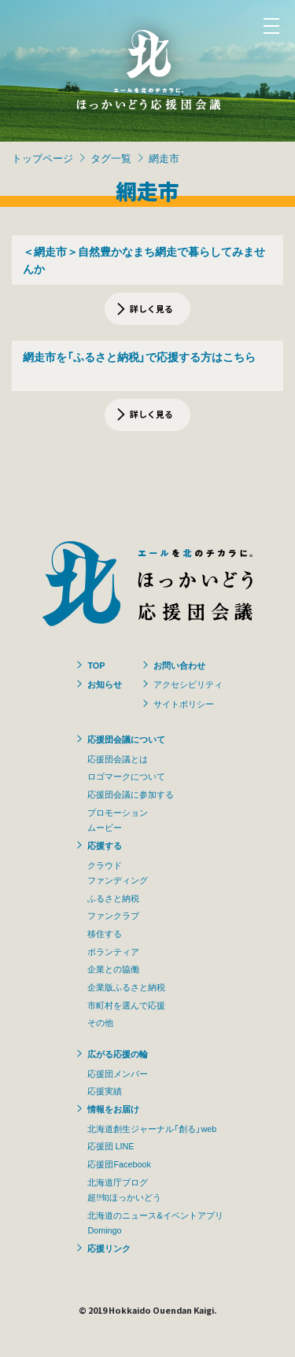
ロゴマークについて (126, 775)
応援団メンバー (117, 1073)
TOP (96, 664)
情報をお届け (113, 1108)
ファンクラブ (113, 915)
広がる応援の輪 (117, 1053)
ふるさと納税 (113, 897)
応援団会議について (126, 738)
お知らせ (104, 683)
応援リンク (109, 1247)
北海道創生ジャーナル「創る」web (151, 1128)
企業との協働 (113, 968)
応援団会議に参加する (130, 793)
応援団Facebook (118, 1163)
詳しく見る (151, 308)
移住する (104, 933)
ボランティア (113, 951)
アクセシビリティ (188, 683)
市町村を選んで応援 (126, 1004)
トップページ (42, 157)
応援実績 (104, 1090)
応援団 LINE (110, 1145)
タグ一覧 (110, 157)
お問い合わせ (179, 664)
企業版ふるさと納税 (126, 986)
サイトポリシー (183, 703)
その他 (100, 1022)
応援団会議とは (117, 758)
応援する (104, 845)
